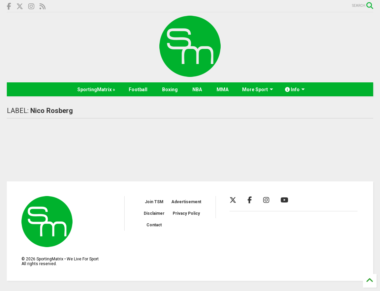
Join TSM (154, 201)
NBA (197, 89)
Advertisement (186, 201)
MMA (222, 89)
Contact (154, 225)
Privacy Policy (186, 213)
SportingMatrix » (96, 89)
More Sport (257, 89)
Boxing (170, 89)
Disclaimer (154, 213)
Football (138, 89)
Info (295, 89)
